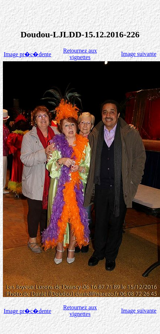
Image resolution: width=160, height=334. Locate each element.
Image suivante (138, 54)
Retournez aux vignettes (80, 54)
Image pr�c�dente (27, 54)
